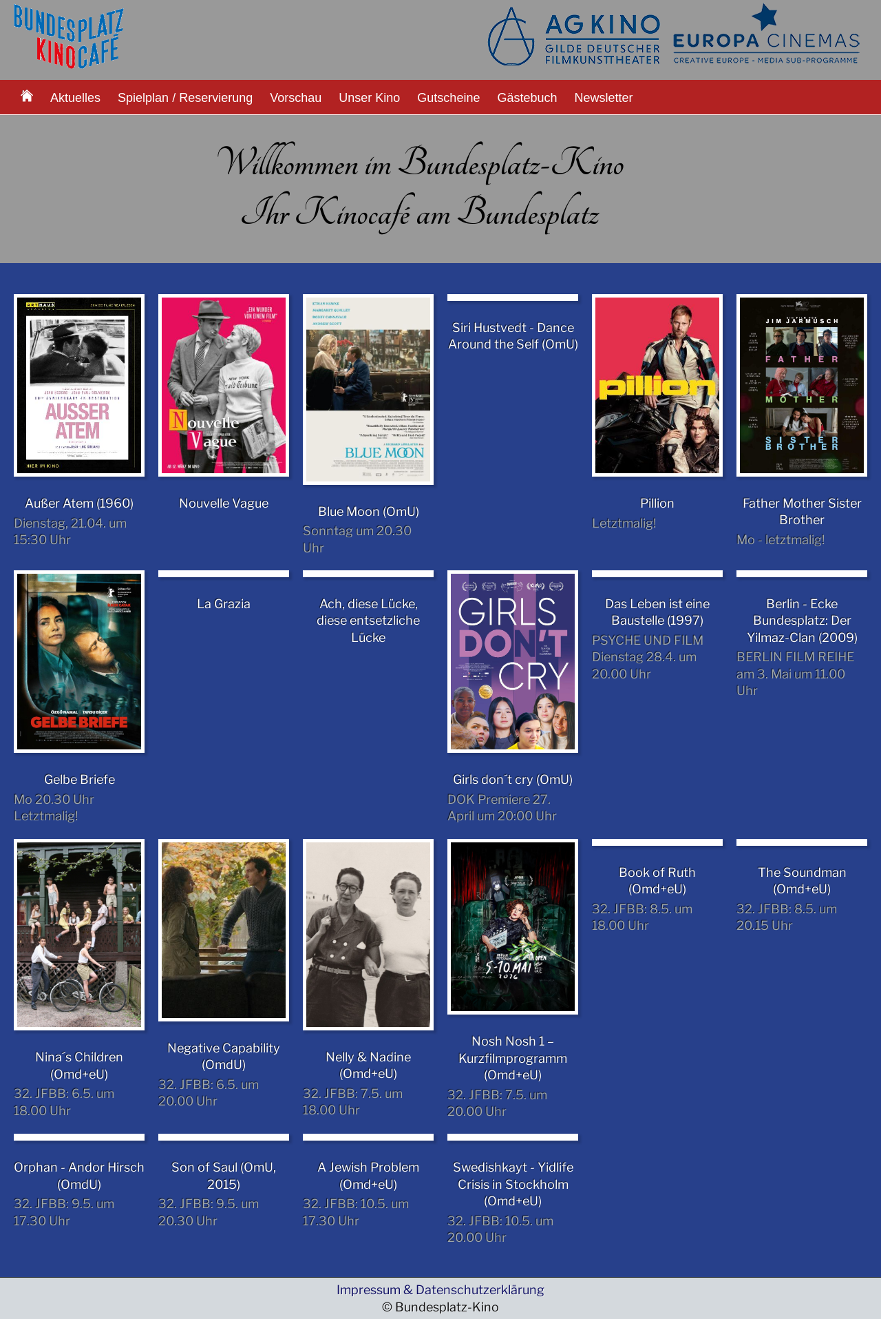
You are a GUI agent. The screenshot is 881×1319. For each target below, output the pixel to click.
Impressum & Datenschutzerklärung (440, 1289)
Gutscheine (448, 98)
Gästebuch (527, 98)
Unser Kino (369, 98)
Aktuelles (75, 98)
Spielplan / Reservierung (185, 98)
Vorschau (295, 98)
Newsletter (604, 98)
